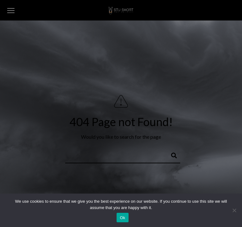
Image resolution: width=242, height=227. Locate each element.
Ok (122, 217)
